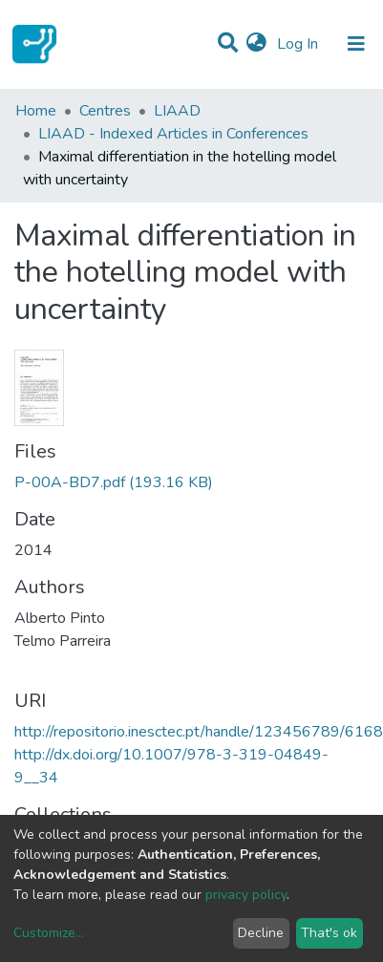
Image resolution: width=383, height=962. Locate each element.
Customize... (48, 933)
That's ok (329, 933)
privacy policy (246, 895)
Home (35, 110)
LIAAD (177, 110)
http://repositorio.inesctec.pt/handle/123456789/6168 (198, 731)
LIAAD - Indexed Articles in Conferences (173, 133)
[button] (256, 43)
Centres (105, 110)
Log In (299, 43)
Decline (261, 933)
